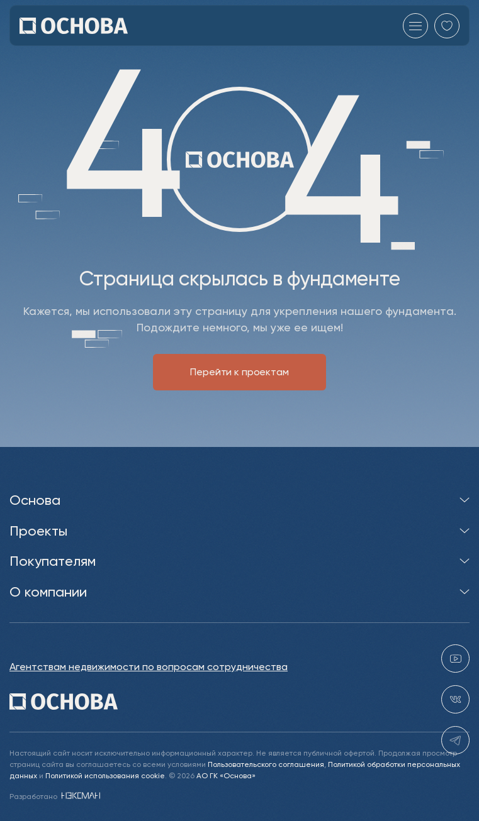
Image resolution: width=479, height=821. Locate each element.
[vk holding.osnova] (455, 700)
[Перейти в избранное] (446, 25)
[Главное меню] (415, 25)
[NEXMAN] (79, 796)
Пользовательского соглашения (266, 764)
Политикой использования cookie (105, 775)
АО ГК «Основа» (226, 775)
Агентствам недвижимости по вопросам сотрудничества (148, 667)
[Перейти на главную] (74, 25)
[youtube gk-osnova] (455, 659)
